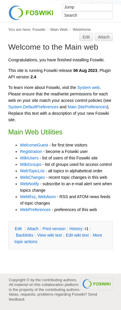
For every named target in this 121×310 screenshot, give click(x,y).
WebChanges (32, 177)
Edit (86, 37)
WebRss (28, 196)
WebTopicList (32, 171)
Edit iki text (77, 235)
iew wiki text (49, 235)
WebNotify (29, 183)
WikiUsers (29, 158)
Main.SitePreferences (87, 107)
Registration (31, 151)
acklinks (24, 235)
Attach (104, 37)
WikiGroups (30, 164)
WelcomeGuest (34, 145)
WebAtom (47, 196)
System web (88, 87)
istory (75, 228)
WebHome (82, 29)
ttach (33, 228)
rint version (54, 228)
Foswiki (38, 29)
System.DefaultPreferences (33, 107)
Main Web (59, 29)
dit (19, 228)
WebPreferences (35, 209)
